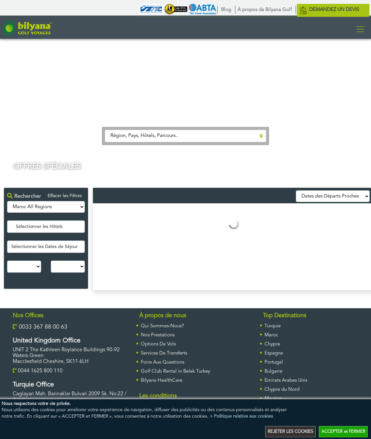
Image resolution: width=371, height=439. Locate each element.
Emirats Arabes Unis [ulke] (285, 380)
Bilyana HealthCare (161, 380)
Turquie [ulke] (272, 326)
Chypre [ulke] (272, 344)
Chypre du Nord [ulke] (281, 389)
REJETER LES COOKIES (290, 432)
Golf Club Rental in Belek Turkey (175, 371)
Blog (226, 9)
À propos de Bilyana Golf (265, 9)
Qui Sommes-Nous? (162, 326)
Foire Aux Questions (162, 362)
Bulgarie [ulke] (273, 371)
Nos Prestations (157, 335)
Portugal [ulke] (273, 362)
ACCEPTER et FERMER (343, 432)
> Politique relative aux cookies (241, 416)
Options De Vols (158, 344)
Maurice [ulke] (273, 398)
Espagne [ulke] (273, 353)
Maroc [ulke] (271, 335)
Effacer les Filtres (65, 196)
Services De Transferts (164, 353)
